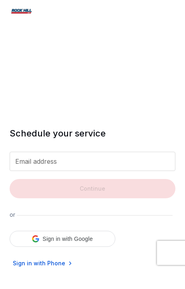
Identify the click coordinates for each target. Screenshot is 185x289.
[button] (62, 239)
